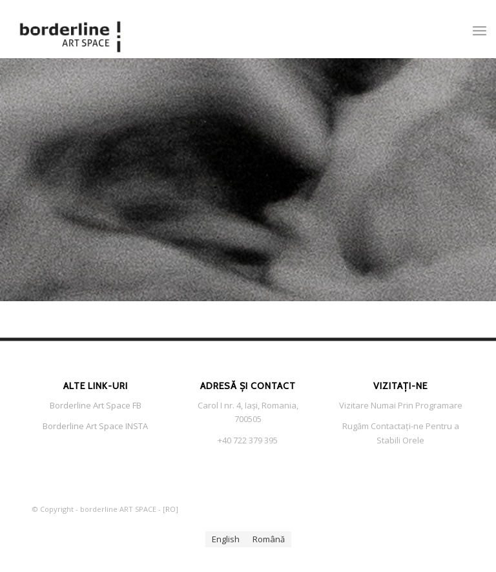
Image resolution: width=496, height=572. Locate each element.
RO (170, 509)
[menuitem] (479, 29)
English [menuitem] (226, 539)
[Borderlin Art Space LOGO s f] (70, 29)
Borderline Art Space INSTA (95, 426)
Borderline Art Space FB (95, 405)
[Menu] (479, 29)
